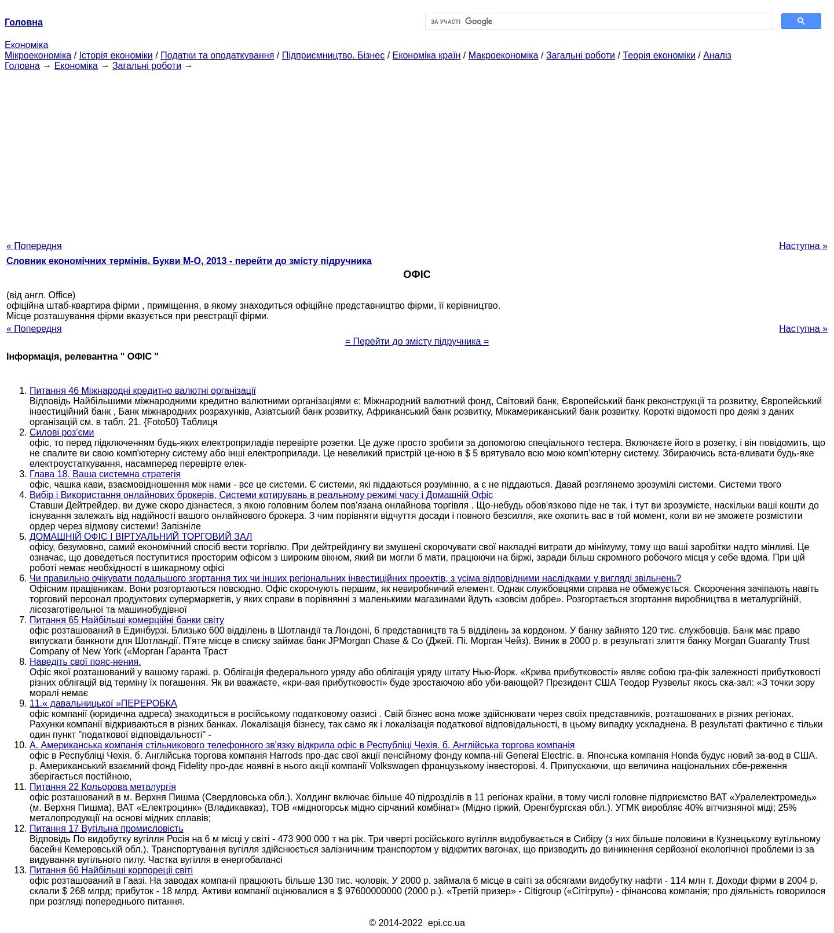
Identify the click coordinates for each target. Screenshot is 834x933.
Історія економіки (116, 55)
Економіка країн (427, 55)
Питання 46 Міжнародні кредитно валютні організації (143, 391)
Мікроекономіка (38, 55)
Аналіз (717, 55)
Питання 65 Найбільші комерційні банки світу (127, 620)
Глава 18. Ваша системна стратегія (105, 474)
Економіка (26, 45)
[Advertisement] (417, 152)
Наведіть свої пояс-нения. (85, 662)
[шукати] (598, 21)
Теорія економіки (659, 55)
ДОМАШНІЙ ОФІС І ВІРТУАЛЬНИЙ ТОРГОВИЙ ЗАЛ (141, 536)
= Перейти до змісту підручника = (417, 341)
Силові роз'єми (62, 432)
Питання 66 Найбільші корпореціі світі (111, 870)
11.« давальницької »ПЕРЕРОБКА (103, 703)
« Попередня (34, 246)
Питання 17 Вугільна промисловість (107, 828)
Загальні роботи (580, 55)
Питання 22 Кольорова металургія (103, 787)
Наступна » (803, 246)
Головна (22, 66)
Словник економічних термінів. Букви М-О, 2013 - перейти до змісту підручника (189, 261)
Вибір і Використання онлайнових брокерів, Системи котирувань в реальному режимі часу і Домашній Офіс (261, 495)
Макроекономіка (504, 55)
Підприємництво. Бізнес (333, 55)
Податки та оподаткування (217, 55)
